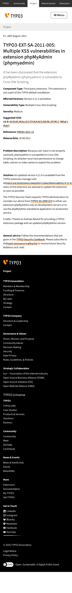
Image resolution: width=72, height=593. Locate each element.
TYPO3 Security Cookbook (30, 239)
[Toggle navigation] (59, 15)
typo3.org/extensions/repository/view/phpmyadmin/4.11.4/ (38, 183)
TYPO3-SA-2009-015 (41, 201)
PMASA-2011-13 (25, 132)
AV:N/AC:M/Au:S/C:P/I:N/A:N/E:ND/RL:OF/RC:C (34, 122)
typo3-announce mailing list (22, 243)
